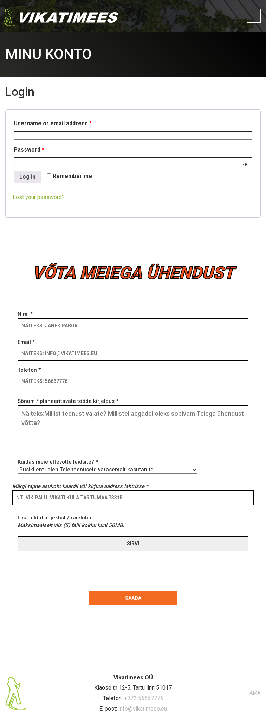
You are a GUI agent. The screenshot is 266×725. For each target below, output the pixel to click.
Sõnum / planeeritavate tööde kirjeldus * (133, 426)
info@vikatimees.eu (142, 708)
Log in (27, 176)
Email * (133, 348)
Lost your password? (39, 197)
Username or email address (53, 123)
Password (29, 149)
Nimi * (133, 319)
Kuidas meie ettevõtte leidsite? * (107, 466)
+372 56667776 (143, 698)
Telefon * (133, 375)
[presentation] (68, 569)
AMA (255, 693)
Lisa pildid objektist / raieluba (71, 521)
